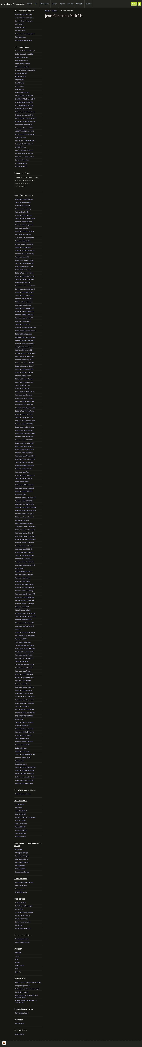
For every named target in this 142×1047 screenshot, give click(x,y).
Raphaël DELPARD (20, 814)
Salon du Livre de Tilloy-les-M (24, 359)
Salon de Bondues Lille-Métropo (25, 713)
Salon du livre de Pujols (22, 751)
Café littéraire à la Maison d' (23, 668)
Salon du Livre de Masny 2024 (24, 369)
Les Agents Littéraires (22, 160)
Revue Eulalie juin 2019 (22, 92)
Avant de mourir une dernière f (24, 18)
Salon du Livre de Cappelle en (24, 225)
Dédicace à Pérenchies (22, 481)
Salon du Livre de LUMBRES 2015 (25, 498)
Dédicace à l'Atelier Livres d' (23, 334)
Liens (17, 969)
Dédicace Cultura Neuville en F (24, 366)
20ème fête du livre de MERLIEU (25, 697)
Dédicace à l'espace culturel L (24, 523)
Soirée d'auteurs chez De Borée (25, 392)
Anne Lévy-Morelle (21, 824)
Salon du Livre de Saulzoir (23, 321)
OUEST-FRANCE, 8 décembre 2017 (25, 118)
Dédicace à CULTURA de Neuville (25, 433)
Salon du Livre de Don (21, 661)
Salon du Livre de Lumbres (23, 735)
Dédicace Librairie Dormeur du (24, 427)
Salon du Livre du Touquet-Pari (24, 562)
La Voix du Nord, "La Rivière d (24, 144)
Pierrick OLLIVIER (20, 820)
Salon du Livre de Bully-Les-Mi (24, 263)
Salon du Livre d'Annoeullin (23, 619)
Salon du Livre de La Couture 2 (24, 279)
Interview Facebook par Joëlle (24, 266)
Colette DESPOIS (20, 827)
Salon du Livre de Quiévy (22, 241)
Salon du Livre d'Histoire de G (24, 462)
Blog (36, 4)
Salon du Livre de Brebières (23, 215)
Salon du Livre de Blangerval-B (24, 770)
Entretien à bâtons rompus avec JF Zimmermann (26, 1001)
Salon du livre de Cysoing (22, 205)
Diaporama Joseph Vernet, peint (25, 70)
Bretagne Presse (20, 76)
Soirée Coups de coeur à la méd (25, 420)
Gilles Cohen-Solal (20, 836)
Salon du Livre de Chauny (23, 376)
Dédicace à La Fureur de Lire (23, 302)
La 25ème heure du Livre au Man (25, 337)
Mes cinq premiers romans (23, 40)
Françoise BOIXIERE (21, 830)
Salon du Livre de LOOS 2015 (24, 491)
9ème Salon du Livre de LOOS (24, 729)
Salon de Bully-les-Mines (22, 212)
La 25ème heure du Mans (23, 680)
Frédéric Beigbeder (21, 892)
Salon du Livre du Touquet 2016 (25, 456)
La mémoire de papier (22, 856)
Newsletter (79, 4)
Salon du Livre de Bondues (23, 305)
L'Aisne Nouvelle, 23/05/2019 (24, 96)
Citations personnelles (22, 939)
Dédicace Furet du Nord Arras (24, 273)
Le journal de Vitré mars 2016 (24, 128)
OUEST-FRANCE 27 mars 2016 (24, 131)
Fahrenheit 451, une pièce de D (24, 652)
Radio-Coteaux (19, 80)
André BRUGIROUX (21, 811)
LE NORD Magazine (21, 163)
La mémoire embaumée (22, 922)
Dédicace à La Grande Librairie (24, 449)
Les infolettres (19, 1023)
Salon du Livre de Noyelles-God (24, 308)
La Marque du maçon (21, 919)
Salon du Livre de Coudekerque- (25, 591)
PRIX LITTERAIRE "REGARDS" (24, 716)
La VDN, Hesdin (19, 83)
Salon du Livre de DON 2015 (23, 549)
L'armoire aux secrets (21, 862)
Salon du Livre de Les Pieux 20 (24, 533)
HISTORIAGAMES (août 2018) (24, 105)
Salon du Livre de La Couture (24, 199)
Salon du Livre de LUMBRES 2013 (25, 616)
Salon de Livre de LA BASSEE (24, 741)
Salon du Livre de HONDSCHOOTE (25, 327)
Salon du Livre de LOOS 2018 (24, 417)
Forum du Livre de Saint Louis (24, 382)
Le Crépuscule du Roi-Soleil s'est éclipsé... (27, 989)
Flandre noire (19, 925)
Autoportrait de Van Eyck (23, 928)
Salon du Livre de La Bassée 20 (24, 687)
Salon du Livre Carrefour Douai (24, 587)
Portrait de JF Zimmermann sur (25, 134)
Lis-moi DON (19, 719)
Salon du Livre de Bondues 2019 (25, 408)
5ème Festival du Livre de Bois (24, 703)
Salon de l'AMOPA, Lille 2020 (24, 350)
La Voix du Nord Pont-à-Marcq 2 (25, 51)
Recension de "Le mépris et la (24, 124)
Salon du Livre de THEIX (22, 725)
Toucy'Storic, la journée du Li (24, 347)
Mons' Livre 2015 (20, 494)
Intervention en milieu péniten (24, 584)
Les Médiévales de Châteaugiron (25, 613)
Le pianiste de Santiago (22, 872)
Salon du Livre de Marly (22, 388)
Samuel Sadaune (20, 833)
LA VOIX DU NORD (20, 137)
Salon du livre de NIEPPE (22, 745)
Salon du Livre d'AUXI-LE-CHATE (25, 632)
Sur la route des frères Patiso (24, 912)
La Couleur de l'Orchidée (22, 915)
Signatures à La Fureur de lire (24, 244)
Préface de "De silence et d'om (24, 677)
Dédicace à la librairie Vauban (24, 379)
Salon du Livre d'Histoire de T (24, 453)
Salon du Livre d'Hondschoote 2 (24, 437)
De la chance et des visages (23, 906)
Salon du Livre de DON (22, 607)
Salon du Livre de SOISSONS (24, 424)
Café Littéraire (19, 761)
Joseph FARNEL (20, 804)
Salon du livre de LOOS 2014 (23, 558)
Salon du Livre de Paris (22, 472)
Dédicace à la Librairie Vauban (24, 260)
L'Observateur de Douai (22, 67)
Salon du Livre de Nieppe (22, 578)
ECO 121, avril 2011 (21, 166)
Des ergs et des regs (21, 853)
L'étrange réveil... (20, 865)
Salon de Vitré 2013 (21, 639)
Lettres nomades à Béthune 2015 (25, 510)
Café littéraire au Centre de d (24, 575)
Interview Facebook (21, 73)
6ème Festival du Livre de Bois (24, 774)
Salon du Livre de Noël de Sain (24, 315)
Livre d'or (70, 4)
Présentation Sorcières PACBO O (25, 286)
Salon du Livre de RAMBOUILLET (25, 754)
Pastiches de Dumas (21, 57)
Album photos (44, 4)
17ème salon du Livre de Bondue (25, 526)
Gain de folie (19, 909)
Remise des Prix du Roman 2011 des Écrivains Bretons (26, 996)
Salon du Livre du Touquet (23, 671)
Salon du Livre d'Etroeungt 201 (24, 555)
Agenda (62, 4)
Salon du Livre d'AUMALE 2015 (24, 504)
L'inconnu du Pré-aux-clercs (23, 14)
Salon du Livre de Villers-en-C (24, 221)
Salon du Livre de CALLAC (23, 758)
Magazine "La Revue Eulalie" (24, 108)
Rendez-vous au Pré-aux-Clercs (25, 34)
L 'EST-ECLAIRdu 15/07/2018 (24, 102)
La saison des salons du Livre (24, 882)
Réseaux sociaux (20, 37)
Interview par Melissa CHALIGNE (25, 648)
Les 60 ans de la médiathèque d (25, 289)
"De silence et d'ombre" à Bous (24, 645)
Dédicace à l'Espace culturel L (24, 446)
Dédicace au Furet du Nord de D (24, 356)
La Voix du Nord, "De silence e (24, 153)
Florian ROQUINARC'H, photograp (25, 817)
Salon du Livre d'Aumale (22, 581)
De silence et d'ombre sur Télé (24, 157)
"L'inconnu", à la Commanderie (24, 238)
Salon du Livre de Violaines (23, 247)
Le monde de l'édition (21, 992)
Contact (54, 4)
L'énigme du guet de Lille (22, 985)
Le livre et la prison (21, 748)
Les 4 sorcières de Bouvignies (24, 21)
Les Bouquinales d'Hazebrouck (24, 709)
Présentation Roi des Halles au (24, 404)
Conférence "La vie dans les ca (24, 311)
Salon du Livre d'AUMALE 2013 (24, 626)
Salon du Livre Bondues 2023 (24, 298)
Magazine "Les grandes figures (24, 115)
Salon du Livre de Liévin (22, 257)
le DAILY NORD (19, 86)
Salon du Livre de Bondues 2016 (25, 475)
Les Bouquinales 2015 (22, 520)
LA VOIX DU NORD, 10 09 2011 (24, 150)
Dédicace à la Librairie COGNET (24, 363)
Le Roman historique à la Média (24, 777)
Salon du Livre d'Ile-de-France (24, 722)
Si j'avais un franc (20, 903)
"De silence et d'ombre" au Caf (24, 664)
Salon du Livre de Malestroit (23, 690)
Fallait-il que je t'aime (21, 859)
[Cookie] (4, 1043)
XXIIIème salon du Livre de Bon (24, 780)
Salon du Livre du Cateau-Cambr (25, 218)
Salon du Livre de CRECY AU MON (25, 507)
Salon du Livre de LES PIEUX (23, 414)
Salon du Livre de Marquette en (24, 250)
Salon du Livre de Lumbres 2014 (25, 565)
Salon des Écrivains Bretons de (24, 732)
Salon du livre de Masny (22, 324)
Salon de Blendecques (22, 738)
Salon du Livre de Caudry (22, 228)
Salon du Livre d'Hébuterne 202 (24, 343)
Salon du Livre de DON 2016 (23, 478)
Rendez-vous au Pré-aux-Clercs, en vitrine (28, 982)
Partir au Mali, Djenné (21, 1013)
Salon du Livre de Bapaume (23, 395)
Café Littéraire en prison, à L (23, 571)
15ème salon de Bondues (23, 642)
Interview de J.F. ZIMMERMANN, (25, 141)
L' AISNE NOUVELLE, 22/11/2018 (25, 99)
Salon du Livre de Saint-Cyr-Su (24, 514)
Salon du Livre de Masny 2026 (26, 177)
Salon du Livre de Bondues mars (25, 276)
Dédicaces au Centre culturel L (24, 552)
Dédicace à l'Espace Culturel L (24, 398)
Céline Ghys (18, 807)
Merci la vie (18, 849)
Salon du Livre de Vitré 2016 (23, 469)
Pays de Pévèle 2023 (21, 60)
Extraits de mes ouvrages (23, 794)
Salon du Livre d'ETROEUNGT (24, 674)
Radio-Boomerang (21, 764)
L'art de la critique (20, 889)
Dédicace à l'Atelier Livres (23, 270)
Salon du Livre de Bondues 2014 (25, 594)
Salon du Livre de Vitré (22, 706)
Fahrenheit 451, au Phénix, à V (24, 658)
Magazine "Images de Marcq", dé (25, 121)
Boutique (89, 4)
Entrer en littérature (21, 886)
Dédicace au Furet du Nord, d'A (24, 401)
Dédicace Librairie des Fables (24, 783)
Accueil (29, 4)
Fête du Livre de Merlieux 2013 (24, 623)
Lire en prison (19, 568)
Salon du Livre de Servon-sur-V (24, 700)
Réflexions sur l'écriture (22, 942)
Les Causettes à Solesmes (23, 234)
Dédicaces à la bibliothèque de (24, 485)
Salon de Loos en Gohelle (23, 202)
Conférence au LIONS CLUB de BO (25, 539)
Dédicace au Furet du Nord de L (24, 517)
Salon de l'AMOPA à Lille (22, 385)
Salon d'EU (18, 629)
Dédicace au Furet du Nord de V (24, 443)
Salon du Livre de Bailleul (22, 684)
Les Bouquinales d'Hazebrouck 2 (25, 353)
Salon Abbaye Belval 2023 (23, 282)
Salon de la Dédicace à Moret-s (24, 465)
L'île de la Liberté (20, 27)
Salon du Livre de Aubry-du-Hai (24, 292)
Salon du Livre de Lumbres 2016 (25, 459)
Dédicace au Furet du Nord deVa (25, 530)
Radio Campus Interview (22, 63)
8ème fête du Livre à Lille (23, 610)
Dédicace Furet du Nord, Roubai (24, 411)
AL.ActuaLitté (19, 89)
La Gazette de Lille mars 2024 (24, 54)
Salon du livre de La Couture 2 (24, 295)
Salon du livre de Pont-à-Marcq (24, 231)
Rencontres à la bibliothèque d (24, 597)
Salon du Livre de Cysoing (23, 209)
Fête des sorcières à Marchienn (24, 340)
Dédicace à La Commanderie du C (25, 331)
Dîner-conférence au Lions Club (24, 536)
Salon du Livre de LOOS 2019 (24, 318)
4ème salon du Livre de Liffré (24, 693)
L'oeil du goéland (20, 869)
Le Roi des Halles (20, 30)
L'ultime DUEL (19, 24)
